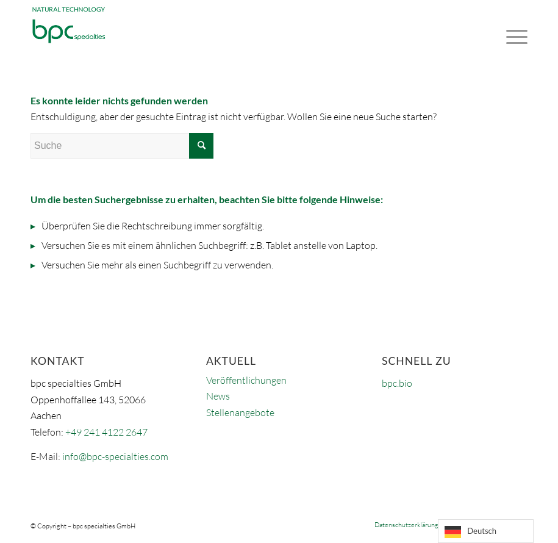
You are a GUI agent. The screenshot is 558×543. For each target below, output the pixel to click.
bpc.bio (397, 383)
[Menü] (514, 27)
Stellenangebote (240, 412)
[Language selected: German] (486, 531)
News (218, 396)
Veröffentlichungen (246, 380)
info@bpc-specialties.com (115, 456)
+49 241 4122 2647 (106, 432)
